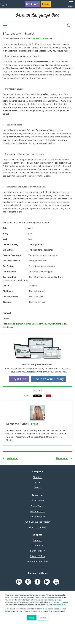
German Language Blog (38, 15)
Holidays (35, 38)
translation (61, 324)
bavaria (11, 324)
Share (26, 396)
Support (37, 540)
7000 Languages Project (37, 522)
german (19, 324)
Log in (46, 4)
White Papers (38, 506)
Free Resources (37, 517)
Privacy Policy (60, 605)
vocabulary (8, 327)
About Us (37, 477)
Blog (37, 482)
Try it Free (32, 4)
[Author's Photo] (37, 413)
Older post (12, 458)
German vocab (31, 324)
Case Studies (37, 501)
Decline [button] (43, 618)
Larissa (14, 38)
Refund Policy (37, 551)
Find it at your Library (48, 379)
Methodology (37, 511)
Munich (51, 324)
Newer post (62, 458)
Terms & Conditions (37, 561)
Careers (38, 488)
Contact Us (37, 545)
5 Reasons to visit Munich (19, 33)
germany (43, 324)
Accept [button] (31, 618)
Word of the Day (37, 527)
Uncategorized (46, 38)
